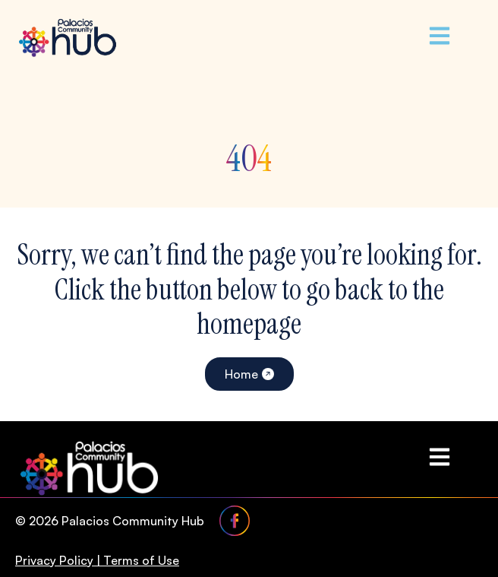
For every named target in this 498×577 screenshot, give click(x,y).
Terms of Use (141, 560)
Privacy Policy (54, 560)
